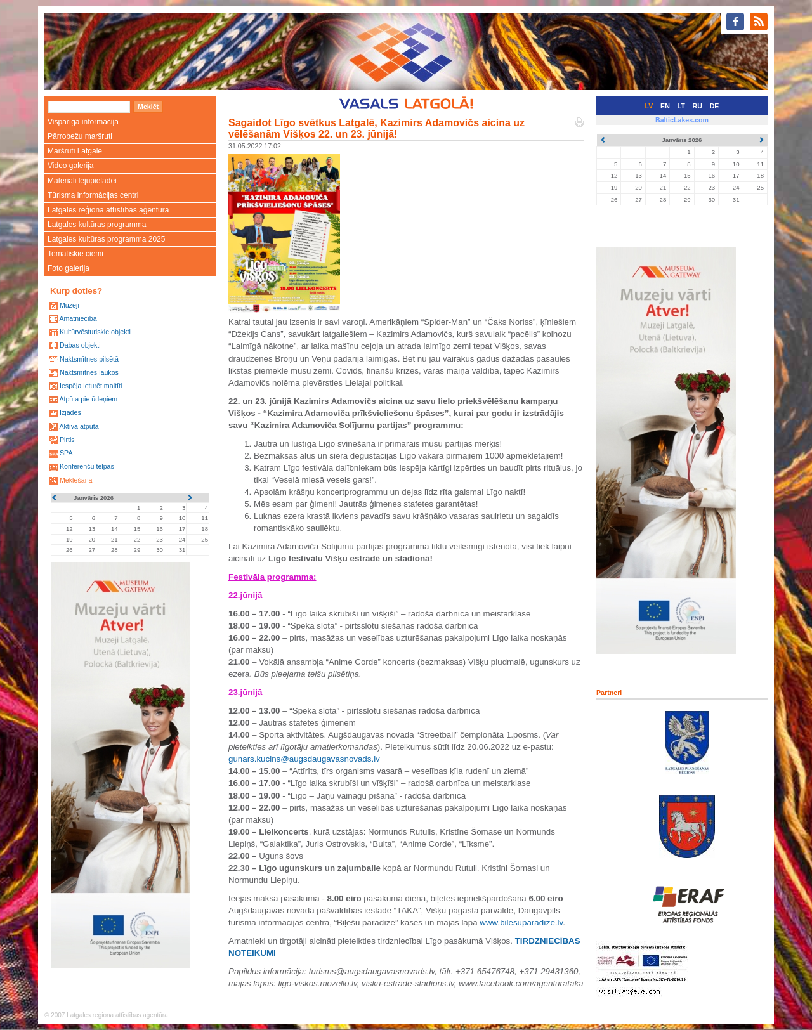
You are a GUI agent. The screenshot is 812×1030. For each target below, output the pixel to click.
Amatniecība (77, 318)
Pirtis (67, 439)
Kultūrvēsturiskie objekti (95, 332)
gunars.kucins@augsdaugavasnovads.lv (304, 759)
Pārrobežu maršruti (80, 136)
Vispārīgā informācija (83, 121)
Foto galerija (68, 268)
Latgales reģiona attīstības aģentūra (108, 209)
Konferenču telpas (87, 466)
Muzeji (69, 305)
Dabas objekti (80, 345)
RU (697, 106)
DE (714, 106)
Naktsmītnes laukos (89, 372)
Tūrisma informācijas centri (93, 195)
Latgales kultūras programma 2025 (106, 239)
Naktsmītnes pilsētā (89, 359)
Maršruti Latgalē (75, 151)
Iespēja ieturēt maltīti (91, 385)
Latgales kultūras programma (97, 224)
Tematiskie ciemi (75, 253)
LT (681, 106)
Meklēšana (76, 480)
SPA (66, 453)
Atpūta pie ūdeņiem (88, 399)
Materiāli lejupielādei (82, 180)
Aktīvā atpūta (78, 426)
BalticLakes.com (682, 120)
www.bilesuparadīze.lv (521, 922)
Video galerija (71, 165)
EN (665, 106)
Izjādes (70, 412)
